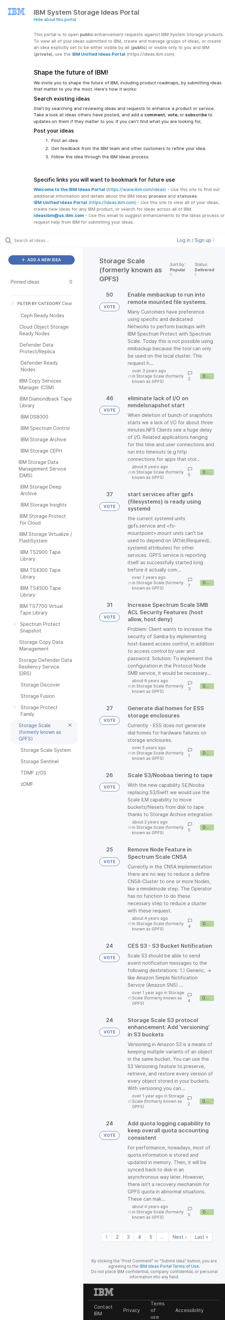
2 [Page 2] (117, 1237)
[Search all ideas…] (45, 240)
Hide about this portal (55, 19)
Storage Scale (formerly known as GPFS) (158, 379)
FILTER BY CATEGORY (36, 303)
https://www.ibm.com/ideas (136, 189)
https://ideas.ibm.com (112, 202)
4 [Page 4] (139, 1237)
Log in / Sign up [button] (195, 240)
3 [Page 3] (128, 1237)
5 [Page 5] (150, 1237)
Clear (67, 303)
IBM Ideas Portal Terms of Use (169, 1266)
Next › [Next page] (180, 1237)
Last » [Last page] (201, 1237)
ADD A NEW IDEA (41, 259)
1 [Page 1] (106, 1237)
